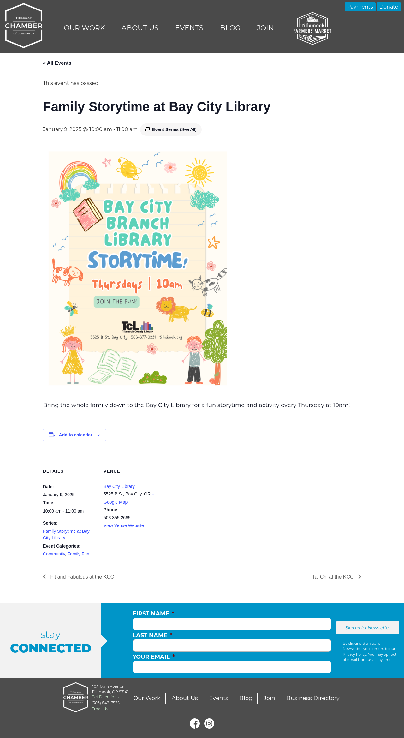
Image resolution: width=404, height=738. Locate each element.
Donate (388, 7)
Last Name (152, 635)
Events (189, 28)
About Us (140, 28)
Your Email (154, 656)
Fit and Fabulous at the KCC (81, 576)
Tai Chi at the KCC (333, 576)
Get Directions (105, 696)
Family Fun (78, 553)
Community (54, 553)
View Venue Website (124, 525)
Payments (360, 7)
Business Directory (313, 698)
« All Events (57, 63)
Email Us (100, 708)
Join (265, 28)
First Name (153, 613)
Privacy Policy (354, 654)
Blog (230, 28)
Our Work (84, 28)
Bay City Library (119, 486)
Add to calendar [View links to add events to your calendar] (75, 434)
